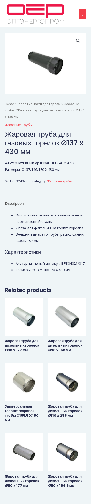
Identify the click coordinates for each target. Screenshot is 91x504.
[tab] (45, 203)
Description (14, 203)
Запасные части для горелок (39, 104)
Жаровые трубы (19, 124)
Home (9, 104)
